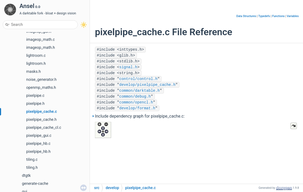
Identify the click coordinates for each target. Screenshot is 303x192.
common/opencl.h (136, 102)
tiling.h (32, 167)
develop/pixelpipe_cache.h (147, 85)
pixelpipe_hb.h (38, 151)
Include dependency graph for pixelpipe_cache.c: (140, 116)
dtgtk (26, 175)
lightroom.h (36, 63)
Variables (293, 16)
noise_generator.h (41, 79)
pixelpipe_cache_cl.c (43, 127)
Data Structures (246, 16)
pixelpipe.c (35, 95)
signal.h (128, 67)
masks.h (33, 71)
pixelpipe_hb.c (38, 143)
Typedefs (264, 16)
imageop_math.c (40, 39)
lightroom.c (36, 55)
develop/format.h (137, 108)
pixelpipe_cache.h (41, 119)
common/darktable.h (139, 91)
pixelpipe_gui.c (38, 135)
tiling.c (32, 159)
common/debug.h (135, 96)
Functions (278, 16)
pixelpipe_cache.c (41, 111)
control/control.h (138, 79)
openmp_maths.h (41, 87)
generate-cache (35, 183)
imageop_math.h (40, 47)
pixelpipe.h (35, 103)
